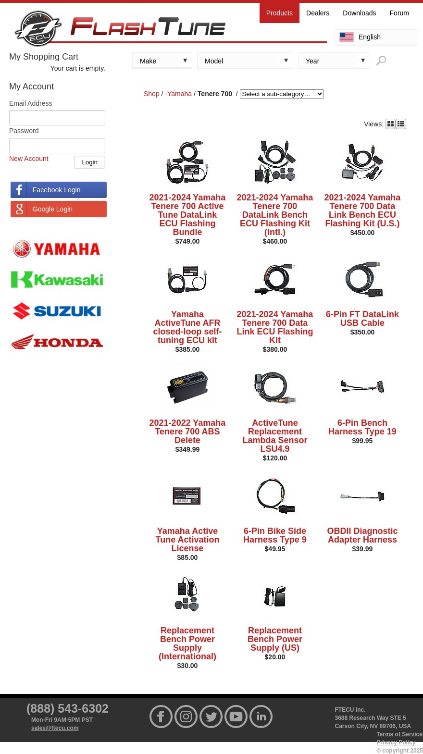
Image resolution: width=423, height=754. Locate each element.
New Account (29, 158)
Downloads (359, 13)
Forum (399, 13)
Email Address (30, 103)
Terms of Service (399, 734)
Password (23, 131)
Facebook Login (57, 190)
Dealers (317, 13)
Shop (152, 94)
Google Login (53, 209)
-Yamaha (178, 94)
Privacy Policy (395, 742)
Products (279, 13)
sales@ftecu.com (54, 728)
